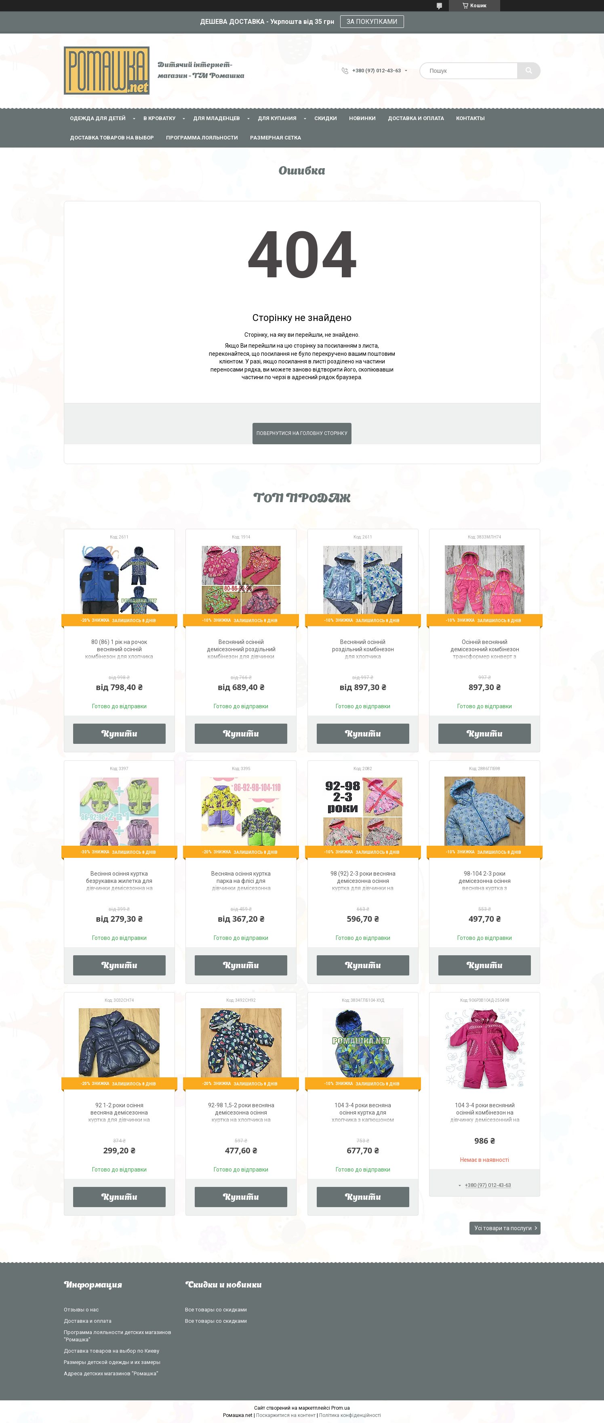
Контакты (470, 118)
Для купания (277, 118)
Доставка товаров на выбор (112, 138)
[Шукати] (529, 70)
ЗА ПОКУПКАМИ (372, 21)
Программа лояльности (202, 138)
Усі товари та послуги (503, 1228)
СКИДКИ (325, 118)
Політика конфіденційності (350, 1415)
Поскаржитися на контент (286, 1415)
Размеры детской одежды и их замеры (112, 1362)
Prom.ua (340, 1408)
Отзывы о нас (81, 1310)
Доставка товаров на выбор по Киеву (111, 1351)
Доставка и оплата (416, 118)
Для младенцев (216, 118)
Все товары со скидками (216, 1310)
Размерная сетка (275, 138)
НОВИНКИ (362, 118)
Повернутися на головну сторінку (302, 433)
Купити (119, 735)
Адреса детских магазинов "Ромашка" (111, 1373)
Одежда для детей (98, 118)
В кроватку (159, 118)
